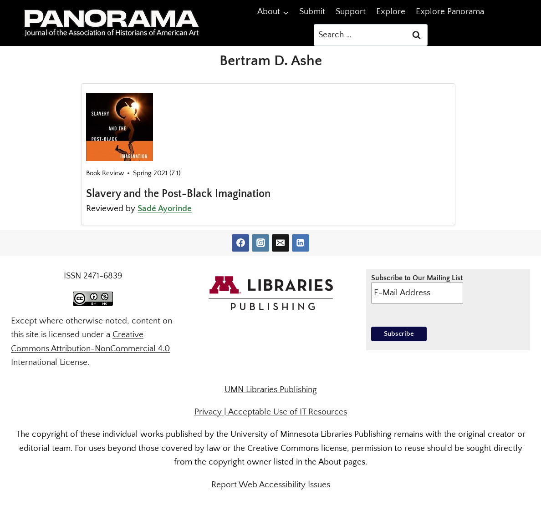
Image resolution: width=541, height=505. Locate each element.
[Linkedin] (300, 243)
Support (351, 11)
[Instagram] (260, 243)
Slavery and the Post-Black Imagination (178, 194)
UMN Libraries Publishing (271, 389)
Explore (390, 11)
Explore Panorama (450, 11)
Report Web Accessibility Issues (270, 485)
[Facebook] (240, 243)
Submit (312, 11)
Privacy (208, 412)
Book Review (105, 173)
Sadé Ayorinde (165, 208)
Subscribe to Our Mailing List (417, 289)
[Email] (280, 243)
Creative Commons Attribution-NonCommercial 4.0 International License (90, 348)
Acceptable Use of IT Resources (287, 412)
